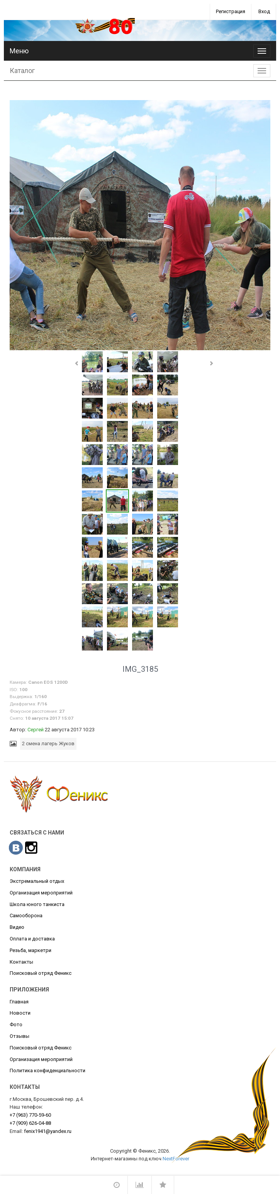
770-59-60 (30, 1115)
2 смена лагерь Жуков (48, 743)
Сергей (35, 729)
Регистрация (230, 11)
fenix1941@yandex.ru (47, 1131)
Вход (264, 11)
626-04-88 (30, 1123)
